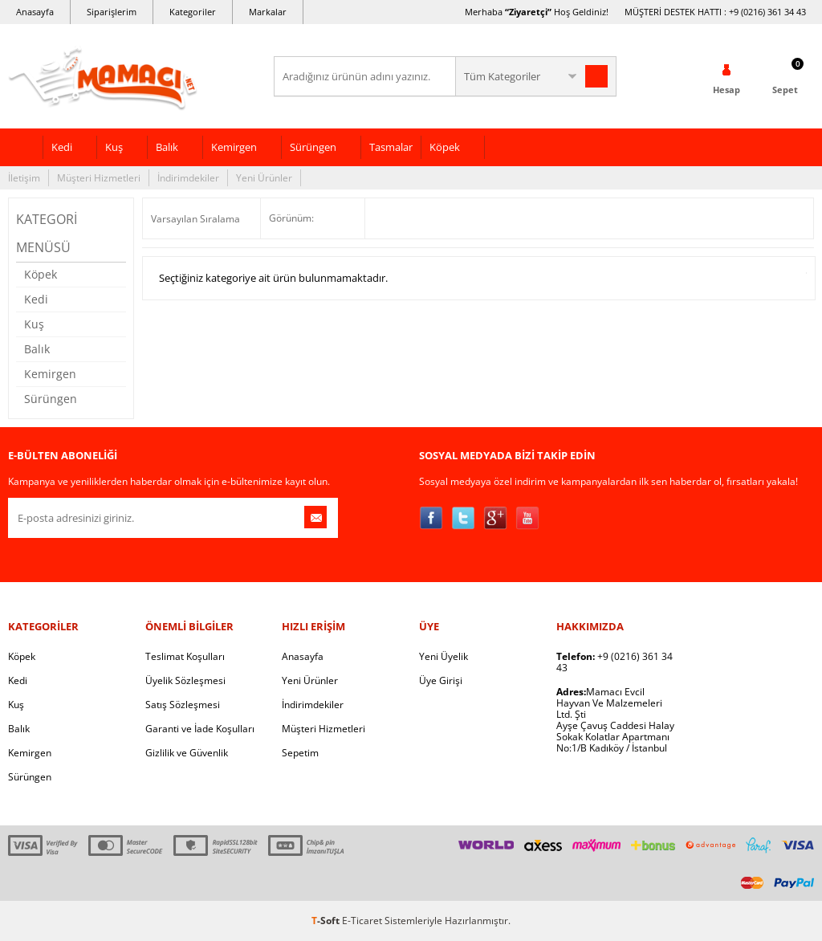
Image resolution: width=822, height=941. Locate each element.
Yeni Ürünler (264, 178)
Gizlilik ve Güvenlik (186, 753)
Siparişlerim (111, 12)
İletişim (24, 178)
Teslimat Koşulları (185, 656)
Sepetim (300, 753)
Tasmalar (391, 147)
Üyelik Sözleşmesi (185, 680)
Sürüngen (313, 147)
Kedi (61, 147)
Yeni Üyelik (443, 656)
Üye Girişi (440, 680)
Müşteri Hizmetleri (98, 178)
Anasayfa (35, 12)
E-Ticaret (362, 920)
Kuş (114, 147)
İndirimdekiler (188, 178)
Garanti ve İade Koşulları (199, 728)
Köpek (444, 147)
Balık (167, 147)
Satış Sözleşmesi (182, 704)
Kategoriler (192, 12)
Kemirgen (234, 147)
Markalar (268, 12)
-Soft (326, 920)
